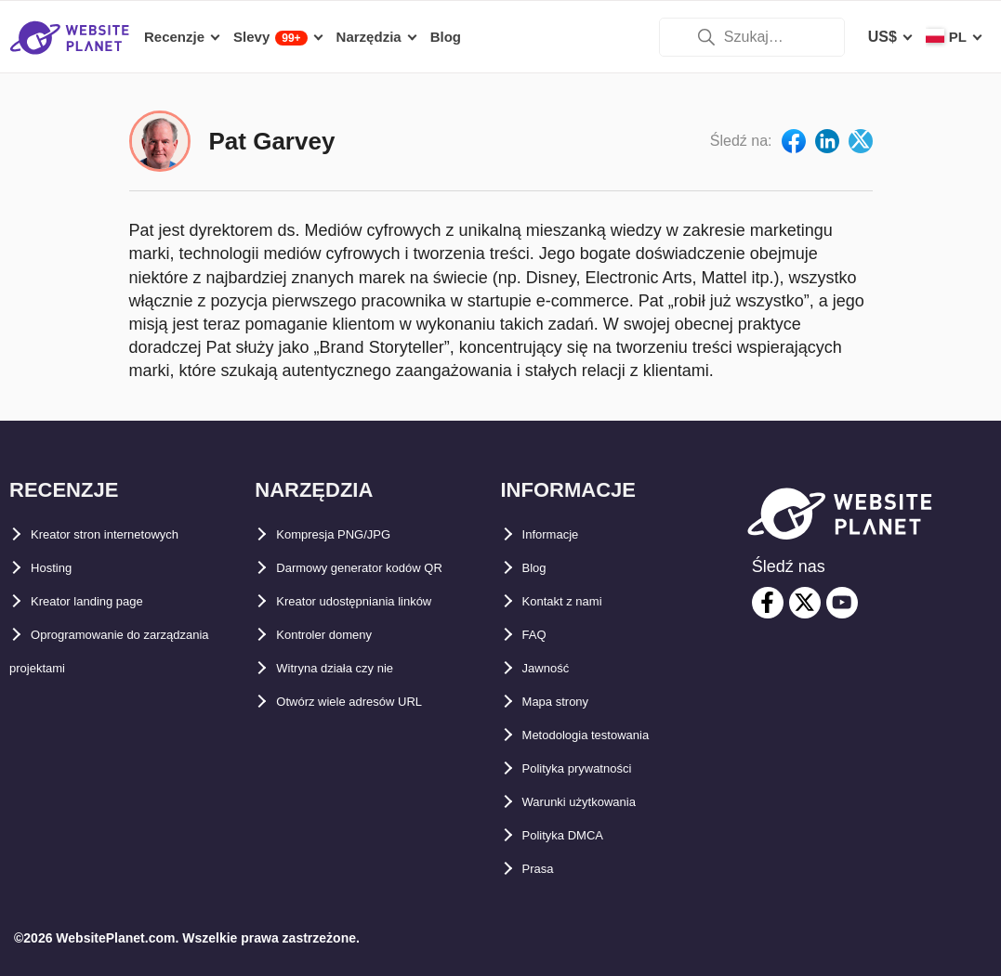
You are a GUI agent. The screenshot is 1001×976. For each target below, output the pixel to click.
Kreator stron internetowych (131, 534)
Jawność (554, 668)
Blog (540, 568)
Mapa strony (567, 701)
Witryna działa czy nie (353, 668)
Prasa (543, 869)
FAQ (538, 635)
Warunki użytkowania (598, 802)
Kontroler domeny (341, 635)
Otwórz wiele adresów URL (372, 701)
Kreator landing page (106, 601)
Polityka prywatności (597, 768)
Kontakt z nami (576, 601)
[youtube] (842, 602)
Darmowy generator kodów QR (385, 568)
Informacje (561, 534)
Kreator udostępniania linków (381, 601)
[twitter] (805, 602)
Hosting (59, 568)
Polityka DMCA (576, 835)
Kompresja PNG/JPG (350, 534)
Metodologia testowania (607, 735)
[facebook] (768, 602)
